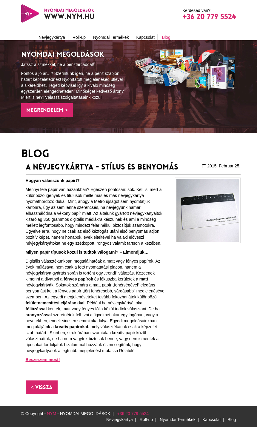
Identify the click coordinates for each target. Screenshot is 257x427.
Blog (166, 37)
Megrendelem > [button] (47, 110)
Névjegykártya (52, 37)
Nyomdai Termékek (111, 37)
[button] (42, 387)
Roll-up (79, 37)
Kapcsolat (145, 37)
